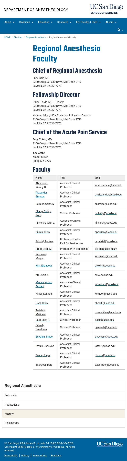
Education (45, 22)
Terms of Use (40, 455)
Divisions (26, 22)
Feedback (56, 455)
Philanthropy (12, 422)
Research (64, 22)
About (9, 22)
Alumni (111, 22)
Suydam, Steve (44, 336)
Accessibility (11, 455)
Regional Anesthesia (36, 37)
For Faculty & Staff (88, 22)
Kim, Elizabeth (44, 265)
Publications (12, 404)
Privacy (25, 455)
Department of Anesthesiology (36, 10)
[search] (120, 30)
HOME (7, 37)
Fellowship (11, 395)
